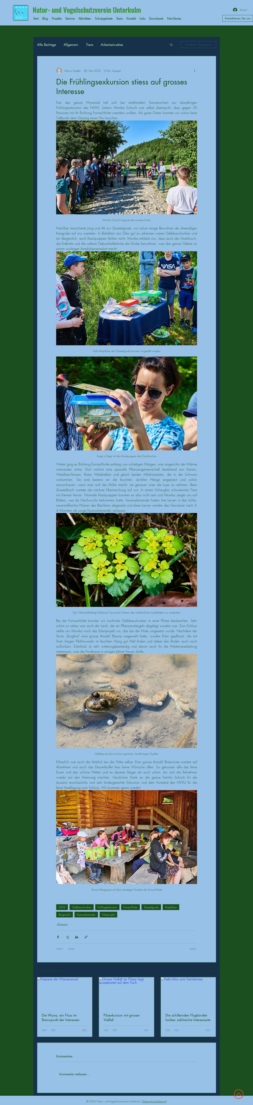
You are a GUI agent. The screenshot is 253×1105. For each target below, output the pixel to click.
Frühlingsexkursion (107, 907)
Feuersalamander (86, 914)
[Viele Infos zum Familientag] (188, 992)
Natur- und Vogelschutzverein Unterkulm (87, 10)
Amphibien (171, 907)
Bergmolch (64, 914)
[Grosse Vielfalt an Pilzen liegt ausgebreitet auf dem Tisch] (126, 992)
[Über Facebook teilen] (58, 937)
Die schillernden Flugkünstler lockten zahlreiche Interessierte (187, 1017)
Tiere (89, 44)
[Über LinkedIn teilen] (76, 937)
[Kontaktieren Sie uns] (237, 18)
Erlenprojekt (108, 914)
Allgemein (71, 44)
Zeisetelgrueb (151, 907)
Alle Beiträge (46, 44)
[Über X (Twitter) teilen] (67, 937)
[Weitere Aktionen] (194, 70)
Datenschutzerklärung (154, 1101)
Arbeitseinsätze (112, 44)
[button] (171, 44)
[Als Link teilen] (86, 937)
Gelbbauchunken (81, 907)
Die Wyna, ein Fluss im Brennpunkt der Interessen (61, 1017)
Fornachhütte (130, 907)
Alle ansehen (209, 970)
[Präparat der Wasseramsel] (64, 992)
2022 (62, 907)
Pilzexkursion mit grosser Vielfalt (122, 1017)
